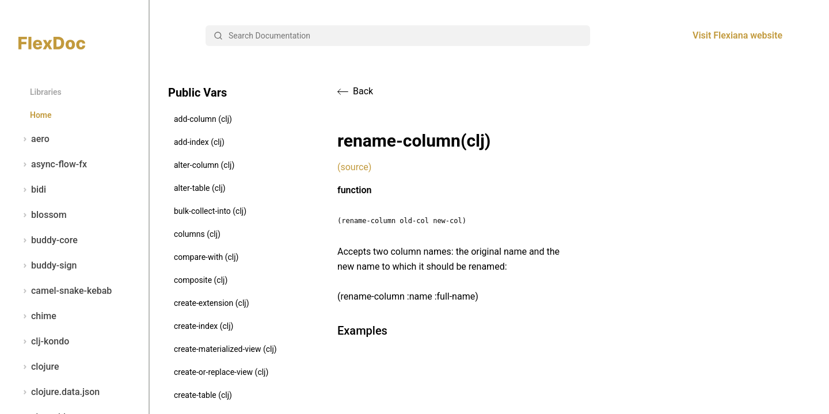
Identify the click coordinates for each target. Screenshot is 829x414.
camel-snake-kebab (65, 291)
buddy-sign (47, 265)
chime (37, 316)
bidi (32, 189)
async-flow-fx (52, 164)
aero (34, 139)
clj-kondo (43, 341)
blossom (42, 215)
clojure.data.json (59, 392)
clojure (38, 367)
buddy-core (48, 240)
